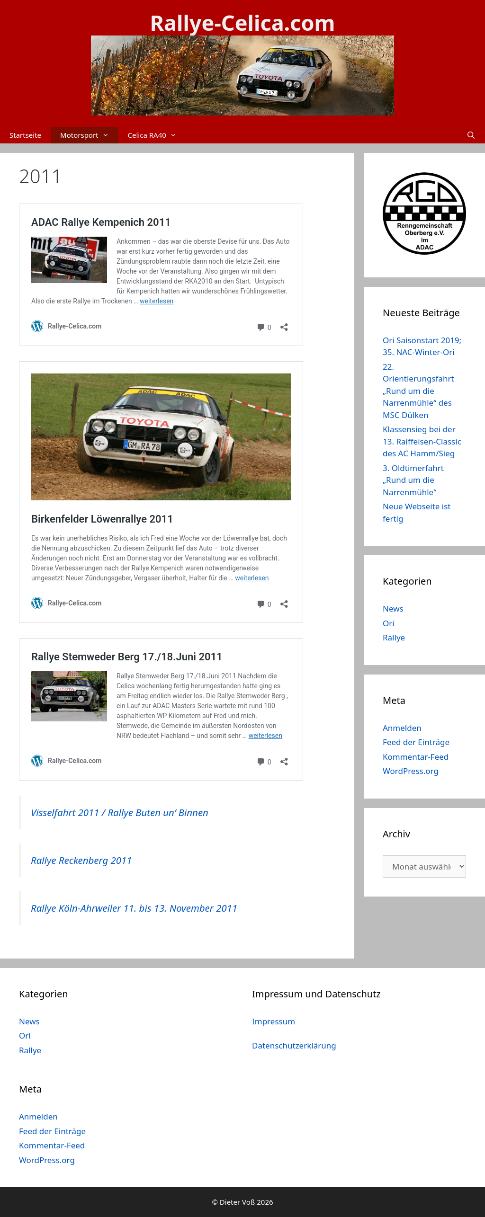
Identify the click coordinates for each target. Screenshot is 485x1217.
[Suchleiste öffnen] (471, 135)
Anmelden (402, 727)
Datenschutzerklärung (294, 1045)
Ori (389, 623)
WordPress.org (411, 770)
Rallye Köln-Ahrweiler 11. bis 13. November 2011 (134, 908)
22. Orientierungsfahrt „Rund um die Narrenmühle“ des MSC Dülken (418, 390)
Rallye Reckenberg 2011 (81, 860)
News (393, 608)
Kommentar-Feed (416, 756)
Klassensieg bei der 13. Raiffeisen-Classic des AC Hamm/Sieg (422, 441)
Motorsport (89, 135)
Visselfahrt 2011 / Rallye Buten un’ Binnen (119, 812)
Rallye (394, 637)
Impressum (273, 1021)
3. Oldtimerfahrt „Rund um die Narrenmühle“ (413, 479)
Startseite (25, 135)
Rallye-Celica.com (242, 22)
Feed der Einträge (416, 742)
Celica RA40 (157, 135)
